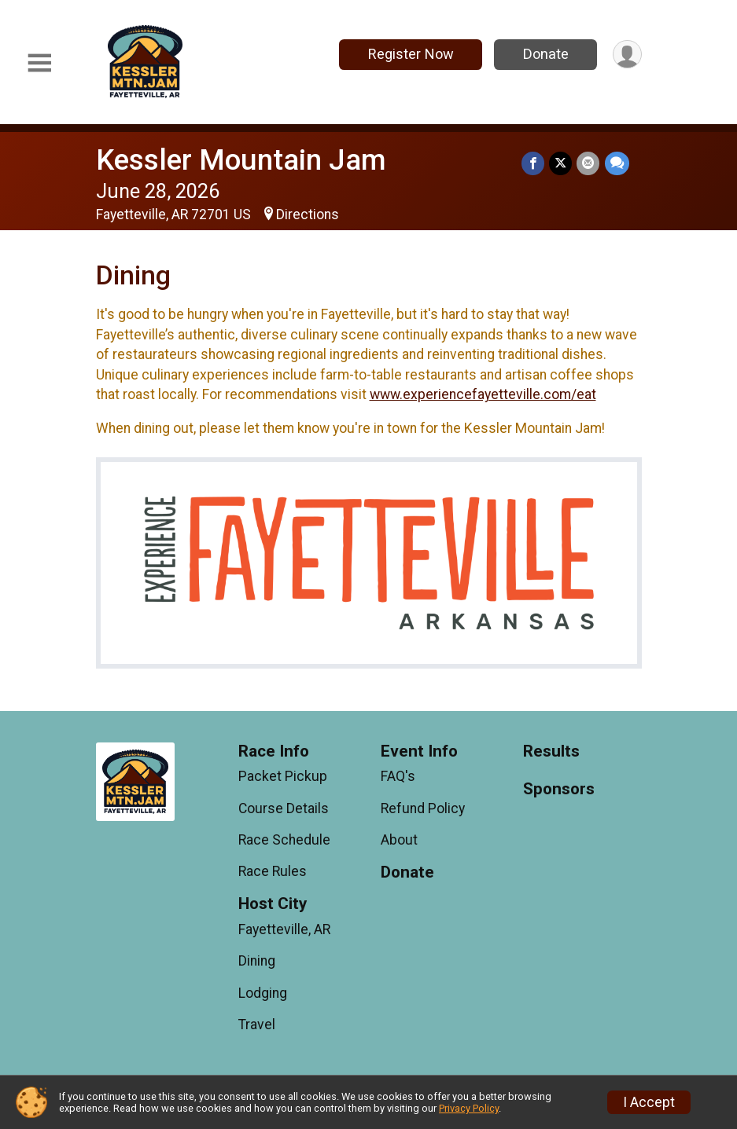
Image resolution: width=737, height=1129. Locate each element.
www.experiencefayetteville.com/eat (483, 394)
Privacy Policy (469, 1108)
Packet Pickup (282, 776)
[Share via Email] (588, 163)
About (399, 840)
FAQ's (398, 776)
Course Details (283, 808)
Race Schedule (284, 840)
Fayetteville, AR (284, 929)
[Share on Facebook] (533, 163)
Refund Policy (423, 808)
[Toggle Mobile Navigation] (39, 63)
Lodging (262, 993)
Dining (256, 961)
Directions (307, 214)
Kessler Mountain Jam (241, 160)
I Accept (649, 1102)
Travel (256, 1024)
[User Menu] (627, 54)
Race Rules (272, 871)
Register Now (410, 54)
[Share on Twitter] (561, 163)
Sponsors (559, 789)
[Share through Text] (617, 163)
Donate (545, 54)
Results (551, 751)
